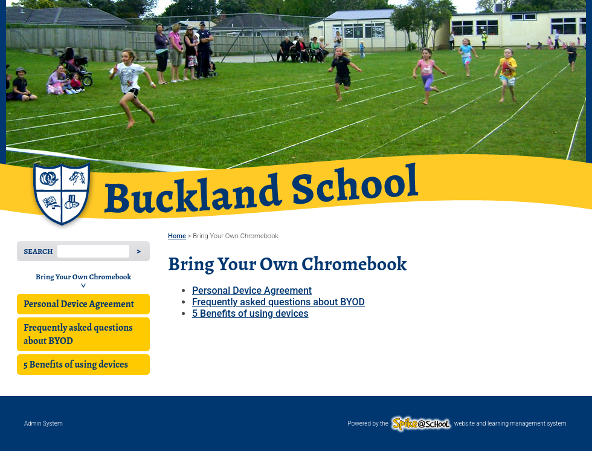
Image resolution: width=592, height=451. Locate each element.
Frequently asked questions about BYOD (78, 334)
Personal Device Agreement (79, 304)
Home (177, 236)
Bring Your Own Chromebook (83, 276)
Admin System (43, 423)
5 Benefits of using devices (76, 364)
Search (38, 251)
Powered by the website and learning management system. (458, 423)
